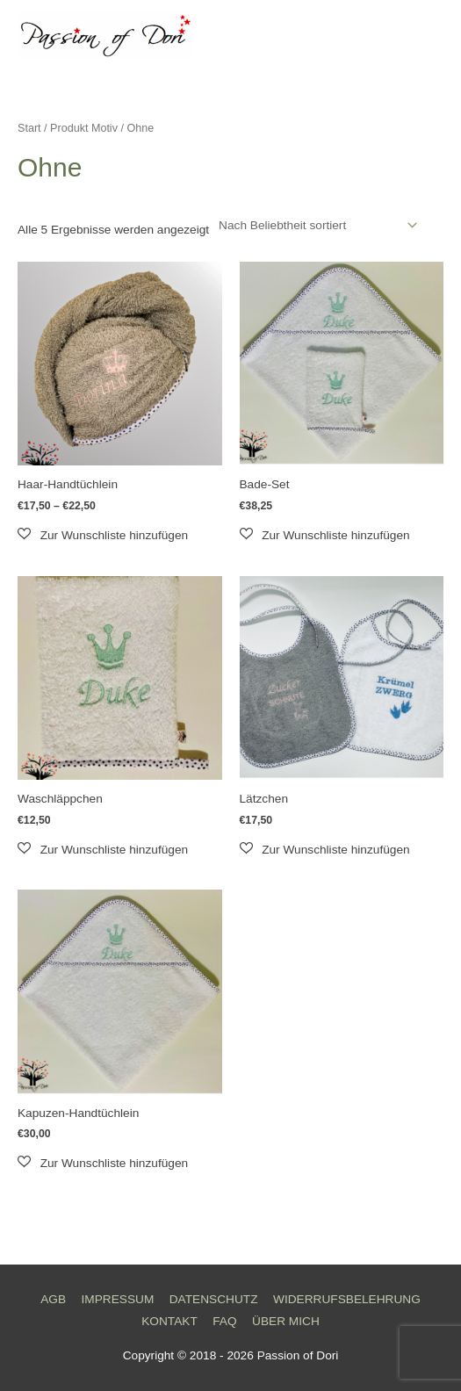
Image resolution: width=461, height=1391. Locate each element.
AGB (53, 1299)
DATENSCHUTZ (213, 1299)
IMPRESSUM (117, 1299)
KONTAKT (169, 1321)
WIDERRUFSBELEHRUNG (347, 1299)
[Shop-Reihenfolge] (315, 225)
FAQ (224, 1321)
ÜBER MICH (286, 1321)
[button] (103, 535)
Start (29, 128)
